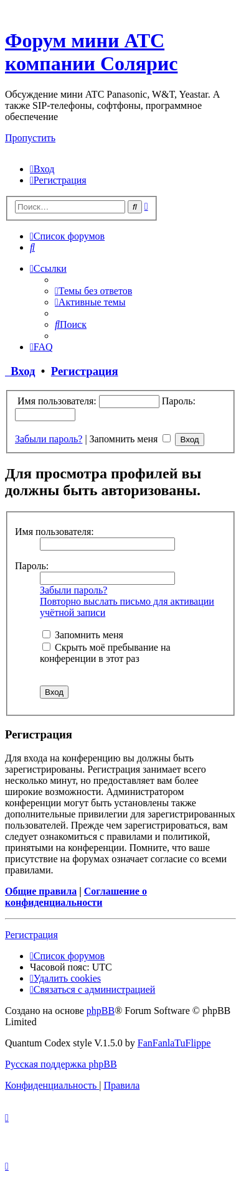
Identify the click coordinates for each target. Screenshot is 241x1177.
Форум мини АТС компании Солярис (91, 52)
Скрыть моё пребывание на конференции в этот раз (105, 653)
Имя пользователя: (54, 531)
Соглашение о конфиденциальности (76, 897)
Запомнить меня (130, 439)
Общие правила (41, 891)
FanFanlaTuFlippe (174, 1043)
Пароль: (32, 566)
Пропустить (30, 138)
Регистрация (84, 371)
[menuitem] (42, 169)
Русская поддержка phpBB (61, 1064)
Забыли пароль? (48, 439)
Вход (20, 371)
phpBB (101, 1010)
